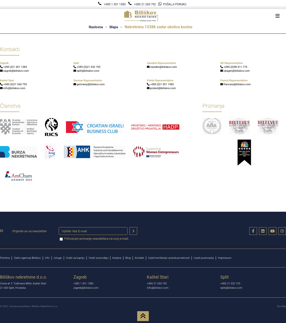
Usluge (58, 258)
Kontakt (139, 258)
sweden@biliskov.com (162, 67)
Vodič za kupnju (75, 258)
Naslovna (96, 27)
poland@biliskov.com (161, 88)
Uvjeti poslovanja (204, 258)
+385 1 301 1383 (112, 4)
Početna (5, 258)
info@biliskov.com (12, 88)
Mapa (113, 27)
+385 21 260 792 (142, 4)
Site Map (281, 306)
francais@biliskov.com (235, 84)
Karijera (116, 258)
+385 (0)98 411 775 (233, 67)
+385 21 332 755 (230, 283)
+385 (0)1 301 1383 (13, 67)
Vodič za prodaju (98, 258)
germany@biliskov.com (89, 84)
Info (47, 258)
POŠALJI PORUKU (172, 4)
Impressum (224, 258)
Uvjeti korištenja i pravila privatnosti (169, 258)
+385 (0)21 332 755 (86, 67)
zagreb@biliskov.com (14, 70)
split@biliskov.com (86, 70)
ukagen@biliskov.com (235, 70)
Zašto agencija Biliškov (27, 258)
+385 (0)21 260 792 (13, 84)
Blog (128, 258)
